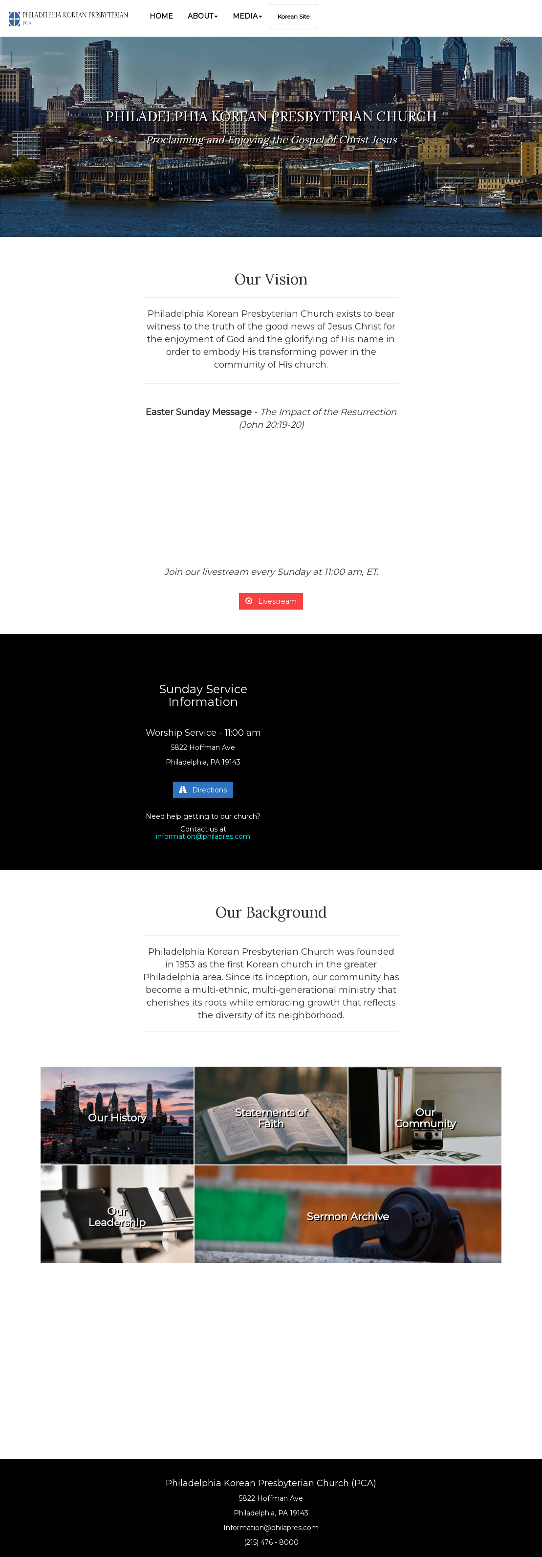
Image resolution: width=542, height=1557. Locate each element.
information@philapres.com (203, 836)
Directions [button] (203, 790)
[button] (202, 16)
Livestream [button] (271, 601)
